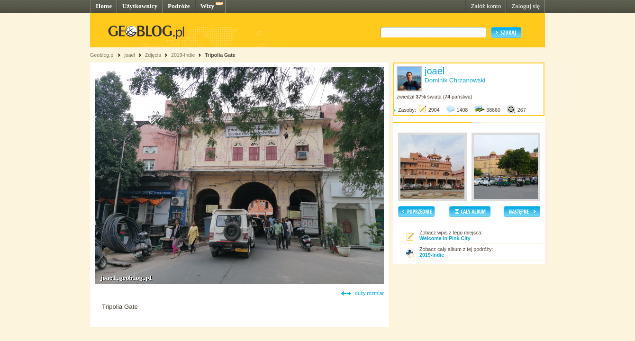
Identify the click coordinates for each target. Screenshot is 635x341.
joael (129, 55)
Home (104, 5)
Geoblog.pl (102, 55)
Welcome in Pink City (445, 238)
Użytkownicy (139, 5)
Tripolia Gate (220, 55)
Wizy (207, 5)
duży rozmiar (369, 293)
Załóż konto (486, 5)
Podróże (179, 5)
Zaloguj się (525, 5)
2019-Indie (183, 55)
